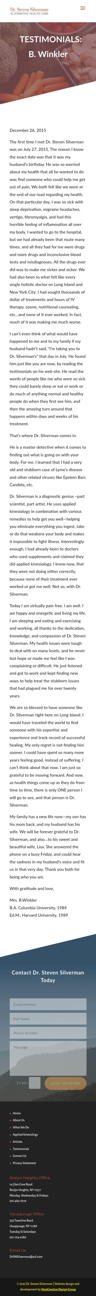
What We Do (21, 1127)
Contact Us (20, 1156)
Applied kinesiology (25, 1134)
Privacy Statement (24, 1163)
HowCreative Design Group (58, 1289)
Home (17, 1113)
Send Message (66, 1087)
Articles (18, 1141)
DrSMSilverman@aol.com (26, 1256)
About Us (19, 1120)
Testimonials (21, 1149)
